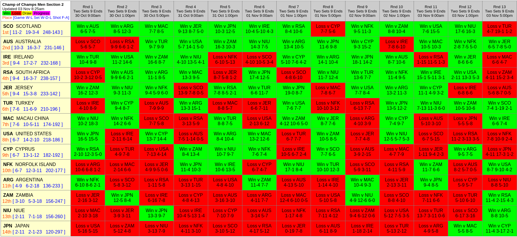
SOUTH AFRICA (26, 72)
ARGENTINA (23, 179)
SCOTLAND (22, 26)
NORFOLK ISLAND (29, 164)
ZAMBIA (18, 195)
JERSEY (18, 87)
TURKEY (18, 103)
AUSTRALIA (22, 41)
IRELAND (18, 56)
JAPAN (16, 225)
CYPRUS (19, 149)
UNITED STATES (27, 133)
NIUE (14, 210)
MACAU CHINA (26, 118)
